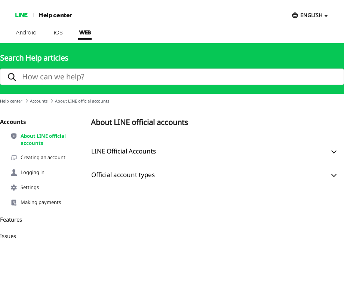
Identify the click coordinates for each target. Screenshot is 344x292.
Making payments (35, 202)
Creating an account (37, 157)
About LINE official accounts (38, 139)
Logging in (27, 172)
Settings (24, 187)
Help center (55, 15)
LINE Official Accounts (123, 151)
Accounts (38, 101)
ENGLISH (311, 15)
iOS (58, 33)
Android (26, 33)
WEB (85, 33)
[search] (172, 77)
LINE (21, 15)
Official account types (123, 174)
